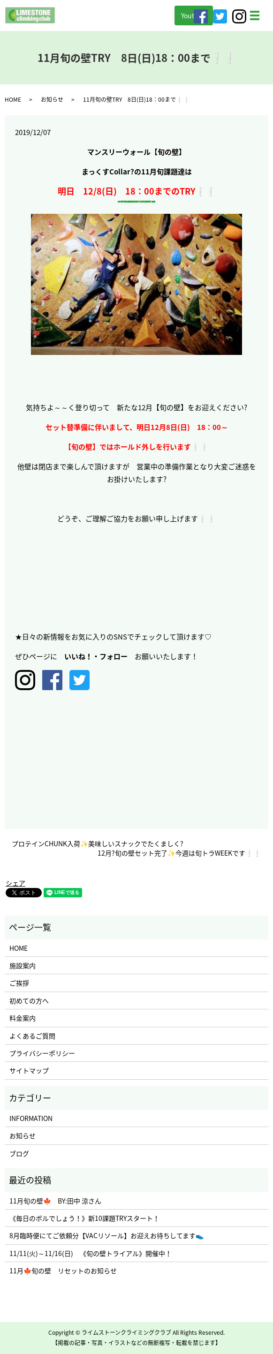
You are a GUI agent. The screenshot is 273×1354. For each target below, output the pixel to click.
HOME (13, 99)
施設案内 (22, 965)
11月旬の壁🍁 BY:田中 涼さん (55, 1200)
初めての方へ (29, 1000)
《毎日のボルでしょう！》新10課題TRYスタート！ (84, 1218)
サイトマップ (29, 1070)
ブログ (19, 1153)
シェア (15, 883)
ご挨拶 (19, 982)
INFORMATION (31, 1118)
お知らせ (52, 99)
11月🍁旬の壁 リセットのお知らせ (63, 1270)
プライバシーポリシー (42, 1053)
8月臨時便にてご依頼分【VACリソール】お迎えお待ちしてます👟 (106, 1235)
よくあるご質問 (32, 1035)
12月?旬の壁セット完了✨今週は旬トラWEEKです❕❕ (179, 853)
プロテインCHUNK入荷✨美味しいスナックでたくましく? (97, 843)
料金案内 (22, 1018)
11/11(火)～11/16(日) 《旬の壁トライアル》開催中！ (90, 1253)
